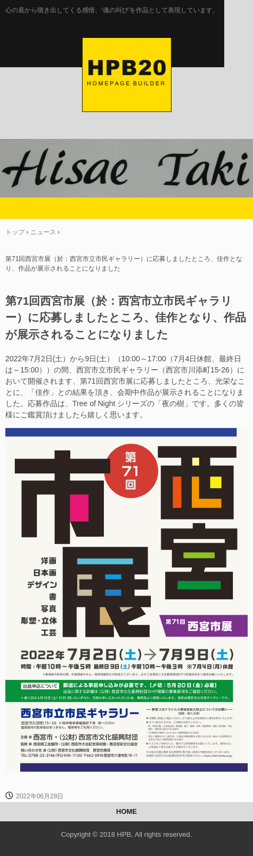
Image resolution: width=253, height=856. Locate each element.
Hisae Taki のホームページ (127, 48)
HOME (126, 811)
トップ (15, 232)
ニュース (43, 232)
